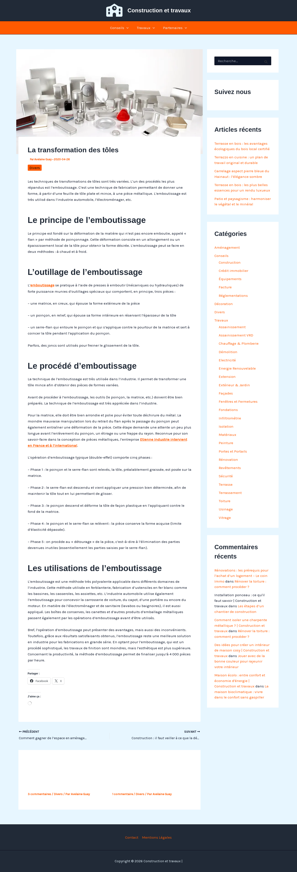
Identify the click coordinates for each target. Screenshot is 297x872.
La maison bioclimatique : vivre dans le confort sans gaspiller (241, 691)
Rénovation (228, 459)
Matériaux (227, 434)
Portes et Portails (233, 451)
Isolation (226, 426)
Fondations (228, 410)
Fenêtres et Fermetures (238, 401)
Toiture (224, 501)
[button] (127, 27)
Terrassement (230, 492)
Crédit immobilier (233, 270)
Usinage (226, 509)
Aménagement (227, 247)
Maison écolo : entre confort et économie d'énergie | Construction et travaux (239, 680)
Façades (226, 393)
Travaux (146, 27)
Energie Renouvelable (237, 368)
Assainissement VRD (236, 335)
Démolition (228, 352)
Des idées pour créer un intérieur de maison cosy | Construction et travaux (241, 650)
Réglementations (233, 295)
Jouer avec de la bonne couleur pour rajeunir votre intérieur (239, 661)
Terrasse (226, 484)
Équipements (230, 279)
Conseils (120, 27)
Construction (230, 262)
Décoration (223, 304)
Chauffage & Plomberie (239, 343)
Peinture (226, 443)
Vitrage (225, 517)
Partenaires (174, 27)
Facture (225, 287)
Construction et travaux (159, 10)
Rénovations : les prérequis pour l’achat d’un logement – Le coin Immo (241, 575)
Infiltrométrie (230, 418)
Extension (227, 376)
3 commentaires (39, 794)
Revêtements (230, 468)
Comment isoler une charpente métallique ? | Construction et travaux (240, 625)
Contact (131, 837)
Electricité (227, 360)
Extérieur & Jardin (234, 385)
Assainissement (232, 327)
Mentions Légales (157, 837)
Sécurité (226, 476)
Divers (34, 168)
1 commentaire (122, 794)
